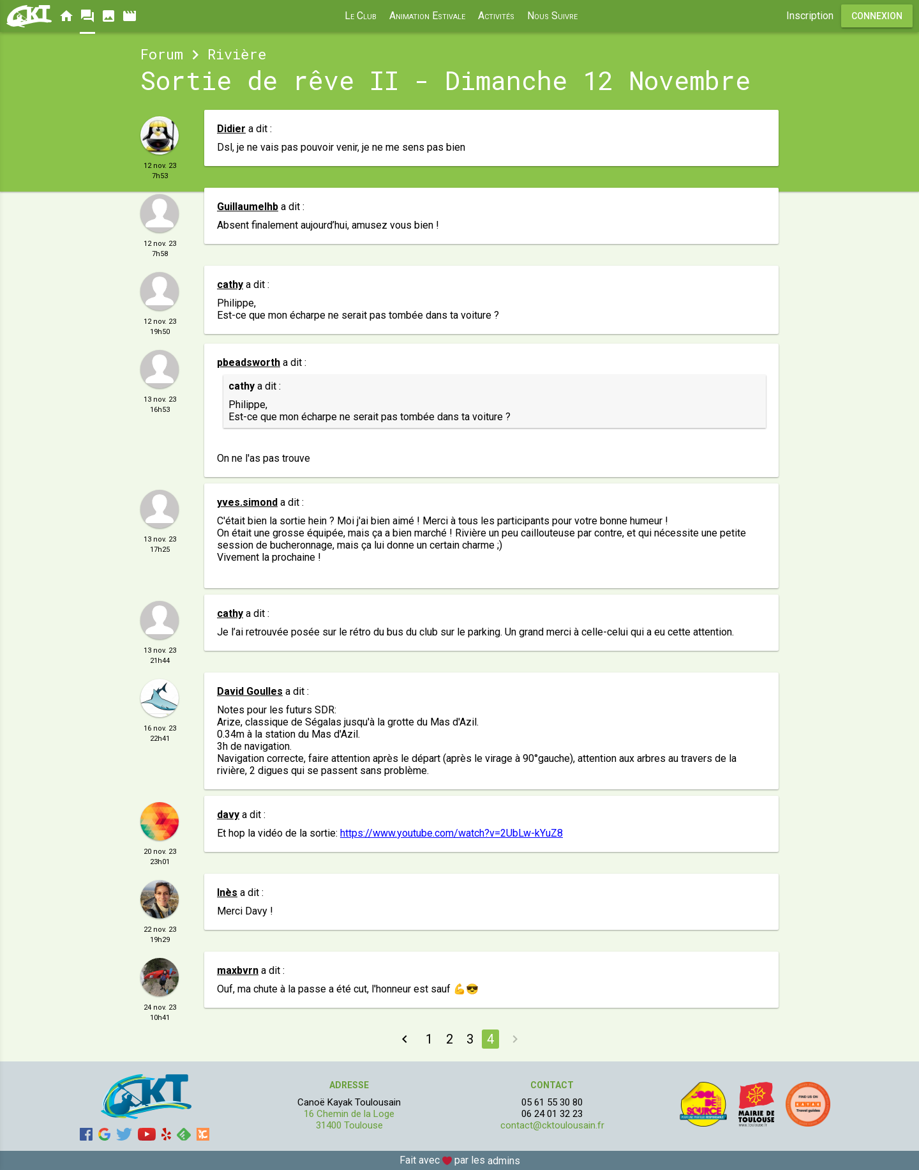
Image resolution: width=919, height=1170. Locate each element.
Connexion (876, 16)
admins (504, 1161)
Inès (227, 892)
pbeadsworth (248, 362)
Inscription (809, 16)
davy (228, 815)
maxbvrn (237, 970)
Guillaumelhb (247, 207)
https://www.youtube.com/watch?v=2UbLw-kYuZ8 (451, 833)
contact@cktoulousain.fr (552, 1125)
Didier (231, 129)
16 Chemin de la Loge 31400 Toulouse (349, 1119)
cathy (230, 284)
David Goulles (250, 691)
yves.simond (247, 502)
